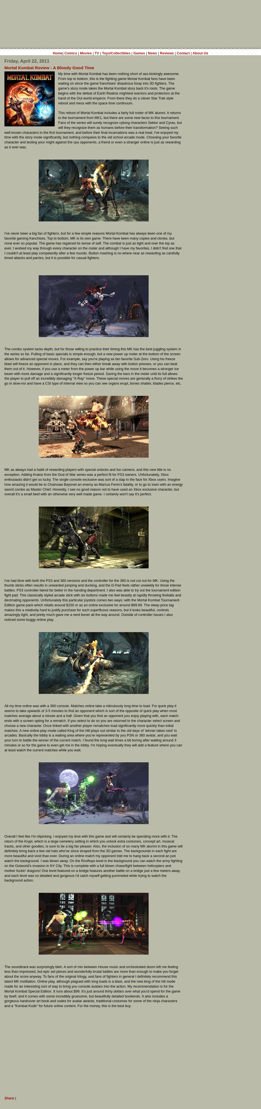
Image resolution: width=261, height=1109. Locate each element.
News (152, 53)
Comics (71, 53)
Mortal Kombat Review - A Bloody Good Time (49, 67)
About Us (200, 53)
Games (139, 53)
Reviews (167, 53)
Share (9, 1098)
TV (97, 53)
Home (57, 53)
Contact (183, 53)
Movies (86, 53)
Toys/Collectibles (116, 53)
